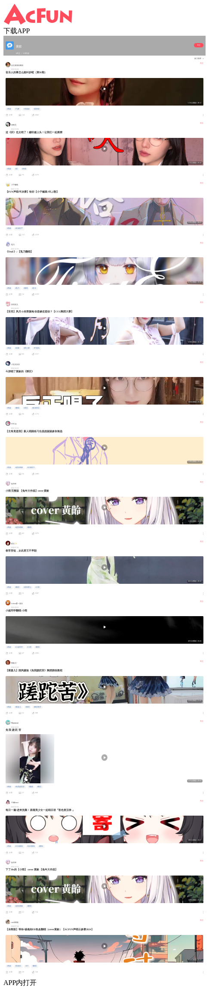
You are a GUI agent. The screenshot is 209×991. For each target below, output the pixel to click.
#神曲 (24, 169)
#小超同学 (19, 647)
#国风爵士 (27, 587)
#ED (26, 966)
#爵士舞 (27, 348)
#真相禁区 (36, 408)
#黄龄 (9, 109)
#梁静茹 (37, 109)
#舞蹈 (17, 587)
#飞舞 (17, 109)
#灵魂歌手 (19, 228)
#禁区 (26, 408)
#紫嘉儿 (18, 707)
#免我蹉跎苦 (20, 787)
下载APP (16, 30)
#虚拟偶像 (19, 467)
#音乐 (34, 288)
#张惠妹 (27, 109)
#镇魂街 (18, 966)
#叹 (16, 169)
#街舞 (17, 348)
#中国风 (37, 348)
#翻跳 (31, 787)
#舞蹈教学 (37, 707)
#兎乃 (17, 288)
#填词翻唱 (31, 846)
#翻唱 (26, 288)
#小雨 (37, 587)
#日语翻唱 (19, 846)
